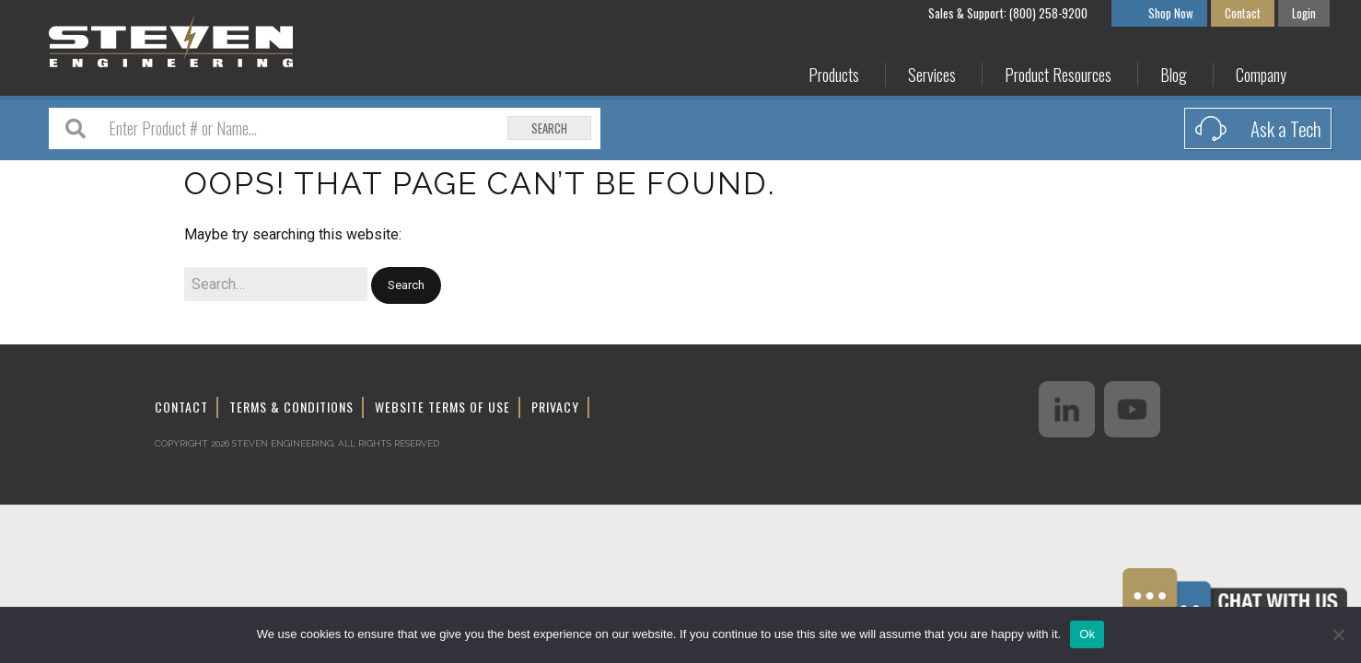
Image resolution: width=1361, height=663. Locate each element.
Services (932, 75)
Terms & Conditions (291, 406)
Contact (1243, 13)
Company (1261, 75)
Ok (1087, 634)
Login (1304, 13)
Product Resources (1058, 75)
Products (833, 75)
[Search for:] (275, 284)
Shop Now (1170, 13)
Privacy (555, 406)
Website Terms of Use (442, 406)
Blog (1173, 75)
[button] (406, 286)
